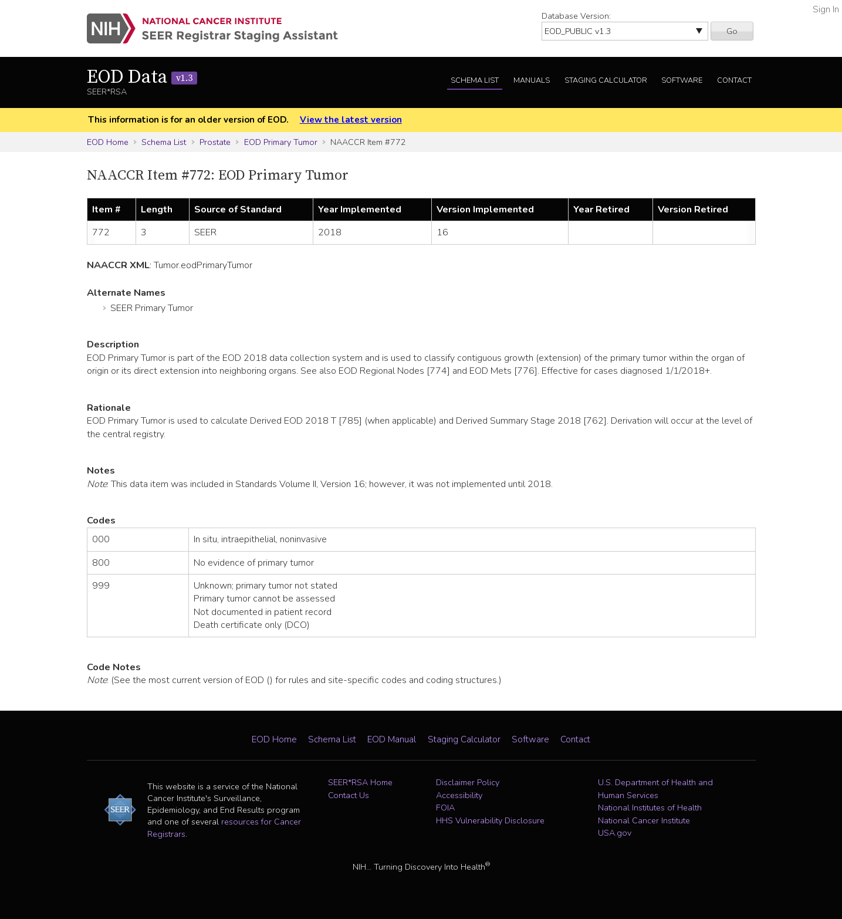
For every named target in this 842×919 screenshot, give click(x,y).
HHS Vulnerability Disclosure (490, 820)
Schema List (475, 80)
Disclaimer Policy (467, 782)
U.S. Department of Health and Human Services (655, 788)
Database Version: (576, 16)
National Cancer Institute (644, 820)
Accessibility (459, 795)
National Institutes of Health (650, 807)
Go (732, 31)
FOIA (445, 807)
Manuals (531, 80)
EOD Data (142, 77)
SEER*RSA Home (360, 782)
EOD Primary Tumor (280, 142)
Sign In (826, 9)
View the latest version (351, 120)
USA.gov (614, 833)
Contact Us (348, 795)
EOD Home (108, 142)
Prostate (215, 142)
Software (681, 80)
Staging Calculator (605, 80)
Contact (734, 80)
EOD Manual (391, 739)
